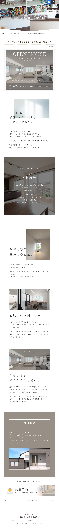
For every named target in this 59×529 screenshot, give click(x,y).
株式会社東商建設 (29, 514)
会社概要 (12, 521)
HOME (2, 33)
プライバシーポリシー (43, 521)
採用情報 (29, 521)
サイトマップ (19, 521)
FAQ (25, 521)
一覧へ (29, 500)
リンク (35, 521)
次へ (6, 500)
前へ (53, 500)
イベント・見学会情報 (11, 33)
